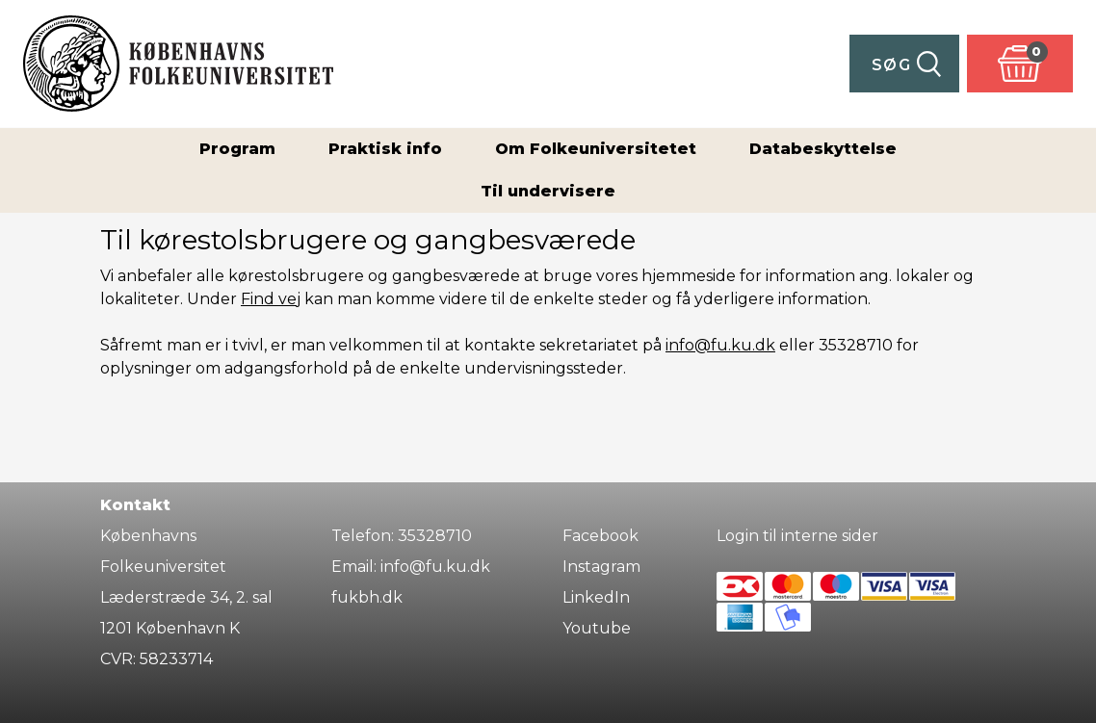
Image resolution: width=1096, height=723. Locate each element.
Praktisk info (385, 149)
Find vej (270, 299)
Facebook (600, 536)
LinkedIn (596, 597)
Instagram (601, 566)
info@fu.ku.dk (720, 345)
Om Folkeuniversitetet (595, 149)
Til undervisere (548, 191)
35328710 (435, 536)
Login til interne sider (797, 536)
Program (237, 149)
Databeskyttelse (823, 149)
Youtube (596, 628)
